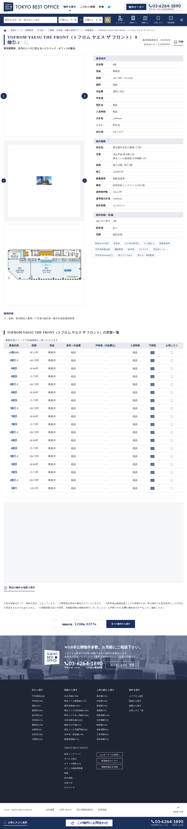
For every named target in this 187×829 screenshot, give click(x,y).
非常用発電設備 (102, 249)
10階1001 (14, 352)
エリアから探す (136, 696)
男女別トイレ (159, 249)
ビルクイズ (69, 787)
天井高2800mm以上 (104, 255)
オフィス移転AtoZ (72, 763)
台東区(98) (37, 729)
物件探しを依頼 (118, 665)
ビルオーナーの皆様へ (109, 755)
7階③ (14, 424)
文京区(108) (37, 734)
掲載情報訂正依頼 (109, 767)
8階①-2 (14, 384)
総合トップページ (72, 754)
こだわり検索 (87, 6)
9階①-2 (14, 360)
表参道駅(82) (102, 729)
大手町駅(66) (102, 734)
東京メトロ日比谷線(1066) (76, 710)
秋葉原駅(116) (103, 715)
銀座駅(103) (102, 725)
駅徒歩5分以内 (102, 243)
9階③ (14, 376)
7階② (14, 416)
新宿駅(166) (102, 706)
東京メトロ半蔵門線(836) (75, 729)
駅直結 (117, 243)
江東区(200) (37, 739)
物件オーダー (136, 7)
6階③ (14, 448)
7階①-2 (14, 408)
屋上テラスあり (125, 255)
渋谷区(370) (37, 720)
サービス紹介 (70, 759)
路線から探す (135, 701)
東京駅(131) (102, 696)
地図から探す (135, 706)
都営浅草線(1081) (72, 706)
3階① (14, 488)
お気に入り (158, 19)
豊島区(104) (37, 725)
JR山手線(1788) (71, 696)
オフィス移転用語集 (73, 768)
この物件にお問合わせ (92, 822)
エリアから (120, 19)
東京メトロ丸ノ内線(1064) (76, 715)
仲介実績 (68, 778)
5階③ (14, 472)
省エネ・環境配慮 (146, 255)
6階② (14, 440)
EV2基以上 (149, 243)
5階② (14, 464)
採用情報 (102, 809)
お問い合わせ (65, 809)
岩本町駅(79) (102, 739)
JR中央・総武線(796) (74, 734)
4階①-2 (14, 480)
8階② (14, 392)
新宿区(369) (37, 710)
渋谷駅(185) (102, 701)
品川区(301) (37, 715)
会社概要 (50, 809)
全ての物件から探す (120, 624)
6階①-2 (14, 432)
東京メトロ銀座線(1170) (75, 701)
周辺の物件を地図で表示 (22, 587)
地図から (145, 19)
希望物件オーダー (109, 761)
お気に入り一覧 (136, 710)
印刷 (180, 41)
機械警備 (119, 249)
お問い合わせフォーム (133, 608)
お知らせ (68, 783)
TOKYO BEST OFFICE (21, 809)
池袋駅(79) (101, 710)
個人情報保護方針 (85, 809)
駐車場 (131, 249)
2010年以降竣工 (132, 243)
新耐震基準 (164, 243)
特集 (101, 6)
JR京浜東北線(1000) (73, 720)
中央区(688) (37, 701)
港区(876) (36, 706)
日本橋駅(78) (102, 720)
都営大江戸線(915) (72, 725)
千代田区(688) (38, 696)
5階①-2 (14, 456)
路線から (133, 19)
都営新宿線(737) (71, 739)
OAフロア (143, 249)
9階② (14, 368)
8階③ (14, 400)
